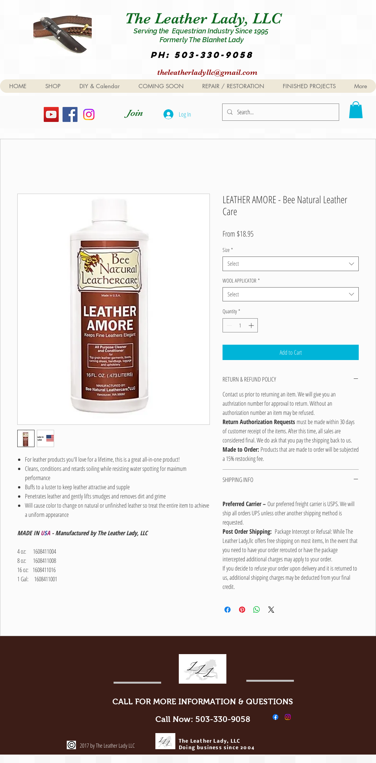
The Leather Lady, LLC (205, 18)
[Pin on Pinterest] (242, 609)
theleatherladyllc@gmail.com (207, 72)
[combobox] (291, 264)
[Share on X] (271, 609)
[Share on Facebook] (227, 609)
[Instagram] (88, 114)
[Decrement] (228, 325)
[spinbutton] (240, 325)
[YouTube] (51, 114)
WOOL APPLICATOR (241, 280)
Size (228, 250)
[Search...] (280, 112)
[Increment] (252, 325)
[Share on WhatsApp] (256, 609)
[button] (356, 109)
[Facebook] (70, 114)
